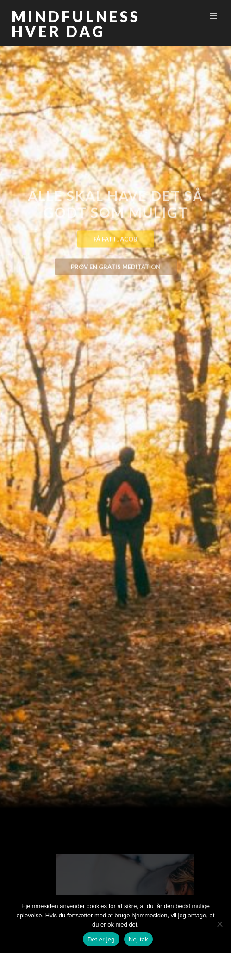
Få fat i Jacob (115, 241)
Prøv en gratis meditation (116, 269)
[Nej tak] (219, 923)
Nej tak (138, 939)
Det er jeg (101, 939)
